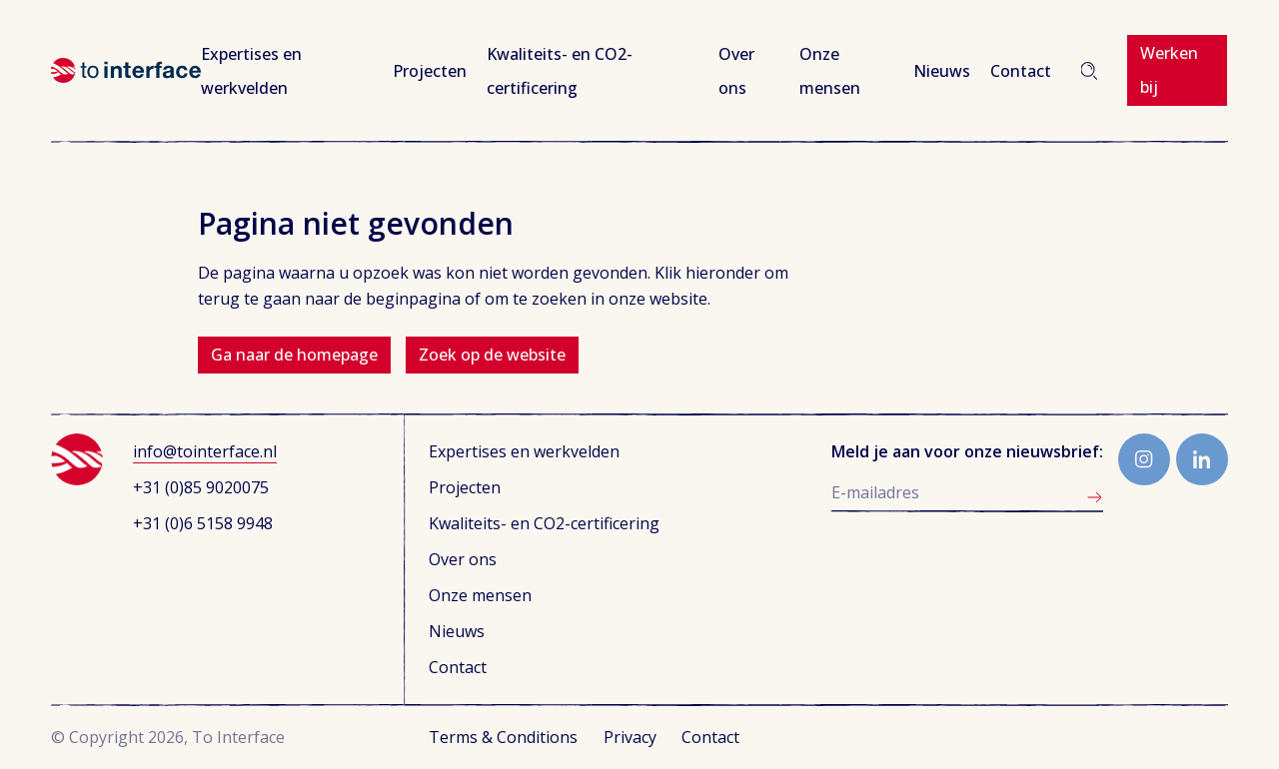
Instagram (1144, 459)
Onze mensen (480, 595)
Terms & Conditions (503, 737)
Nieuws (941, 71)
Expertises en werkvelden (524, 451)
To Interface (126, 70)
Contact (1020, 71)
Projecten (430, 71)
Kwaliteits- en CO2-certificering (544, 523)
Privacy (630, 737)
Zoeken (1089, 71)
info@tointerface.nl (205, 451)
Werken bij (1169, 70)
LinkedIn (1202, 459)
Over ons (463, 559)
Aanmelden (1095, 497)
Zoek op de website (492, 355)
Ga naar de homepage (294, 355)
